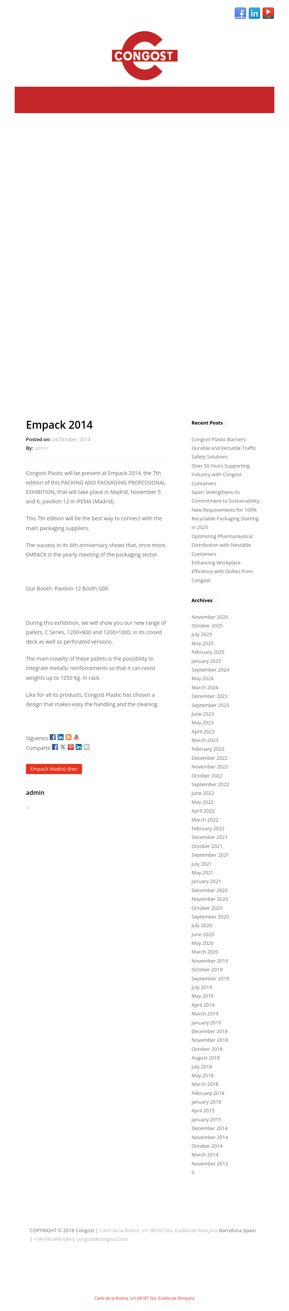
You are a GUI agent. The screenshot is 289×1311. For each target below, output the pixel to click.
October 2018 (207, 1049)
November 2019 (210, 960)
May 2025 (203, 643)
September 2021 (210, 854)
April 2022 (203, 810)
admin (41, 448)
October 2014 (207, 1145)
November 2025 (210, 616)
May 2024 (203, 678)
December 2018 (210, 1031)
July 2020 (202, 925)
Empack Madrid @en (54, 768)
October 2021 (207, 846)
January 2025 (206, 661)
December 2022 (210, 757)
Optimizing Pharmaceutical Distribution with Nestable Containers (222, 545)
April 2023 (203, 731)
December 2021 (210, 837)
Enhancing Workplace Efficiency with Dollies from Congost (222, 571)
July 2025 (202, 634)
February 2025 (208, 652)
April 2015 (203, 1110)
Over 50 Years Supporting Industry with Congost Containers (221, 474)
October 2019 (207, 969)
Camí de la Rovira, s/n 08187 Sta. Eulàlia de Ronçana (159, 1230)
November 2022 (210, 766)
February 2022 (208, 828)
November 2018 (210, 1040)
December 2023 (210, 696)
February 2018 (208, 1093)
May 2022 (203, 802)
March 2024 (205, 687)
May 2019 (203, 995)
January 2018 (206, 1101)
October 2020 (207, 908)
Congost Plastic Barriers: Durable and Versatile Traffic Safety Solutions (224, 448)
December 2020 (210, 890)
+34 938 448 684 (52, 1239)
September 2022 (210, 784)
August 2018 (206, 1057)
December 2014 (210, 1128)
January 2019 (206, 1022)
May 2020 (203, 943)
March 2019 (205, 1013)
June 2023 (203, 713)
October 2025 (207, 625)
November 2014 (210, 1137)
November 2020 (210, 898)
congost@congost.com (102, 1239)
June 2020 (203, 934)
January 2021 (206, 881)
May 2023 (203, 722)
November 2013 (210, 1163)
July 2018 (202, 1066)
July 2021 (202, 863)
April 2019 (203, 1004)
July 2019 (202, 987)
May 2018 (203, 1075)
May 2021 (203, 872)
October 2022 (207, 775)
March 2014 (205, 1154)
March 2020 (205, 951)
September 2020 (210, 916)
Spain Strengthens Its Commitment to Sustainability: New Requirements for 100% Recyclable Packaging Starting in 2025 (226, 510)
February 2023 (208, 748)
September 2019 (210, 978)
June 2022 (203, 793)
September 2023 (210, 705)
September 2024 (210, 669)
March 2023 (205, 740)
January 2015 (206, 1119)
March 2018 (205, 1084)
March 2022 (205, 819)
